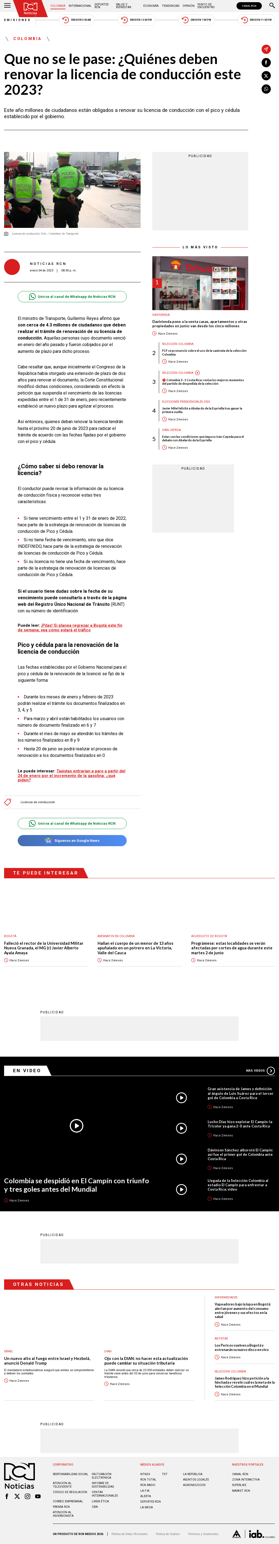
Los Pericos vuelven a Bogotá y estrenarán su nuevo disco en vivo (242, 1347)
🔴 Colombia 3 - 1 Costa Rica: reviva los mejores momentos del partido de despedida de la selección (203, 381)
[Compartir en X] (266, 75)
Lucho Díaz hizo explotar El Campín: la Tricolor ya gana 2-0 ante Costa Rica (240, 1124)
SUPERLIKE (239, 1485)
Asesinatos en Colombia (116, 936)
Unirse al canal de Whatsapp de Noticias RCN (72, 296)
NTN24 (145, 1474)
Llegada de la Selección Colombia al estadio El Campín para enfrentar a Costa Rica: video (238, 1184)
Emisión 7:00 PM (196, 20)
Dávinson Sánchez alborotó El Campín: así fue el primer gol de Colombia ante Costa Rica (240, 1154)
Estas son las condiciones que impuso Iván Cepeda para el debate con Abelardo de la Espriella (203, 438)
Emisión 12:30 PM (136, 20)
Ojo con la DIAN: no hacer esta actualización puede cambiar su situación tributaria (146, 1361)
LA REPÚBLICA (192, 1474)
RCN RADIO (147, 1485)
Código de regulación (70, 1492)
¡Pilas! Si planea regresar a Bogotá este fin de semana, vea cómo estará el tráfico (70, 627)
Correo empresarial (68, 1501)
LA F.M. (145, 1491)
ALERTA (145, 1496)
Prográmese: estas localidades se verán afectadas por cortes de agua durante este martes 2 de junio (231, 948)
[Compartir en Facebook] (266, 62)
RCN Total (148, 1479)
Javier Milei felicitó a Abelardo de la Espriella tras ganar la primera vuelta (202, 410)
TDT (165, 1474)
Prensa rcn (61, 1507)
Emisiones (17, 20)
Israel (8, 1351)
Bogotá (10, 936)
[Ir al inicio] (30, 8)
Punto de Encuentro (206, 6)
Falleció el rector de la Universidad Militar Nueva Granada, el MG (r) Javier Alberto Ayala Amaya (43, 948)
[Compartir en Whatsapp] (266, 89)
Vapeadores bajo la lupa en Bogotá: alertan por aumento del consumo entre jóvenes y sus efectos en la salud (243, 1310)
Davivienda (161, 315)
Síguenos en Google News (72, 840)
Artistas (221, 1338)
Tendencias (170, 6)
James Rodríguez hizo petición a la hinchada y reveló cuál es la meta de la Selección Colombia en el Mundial (245, 1382)
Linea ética (100, 1501)
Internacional (80, 6)
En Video (27, 1070)
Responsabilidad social (70, 1474)
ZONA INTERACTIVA (246, 1479)
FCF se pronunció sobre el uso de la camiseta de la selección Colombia (204, 352)
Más (260, 1071)
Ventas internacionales (105, 1493)
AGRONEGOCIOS (194, 1485)
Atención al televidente (62, 1484)
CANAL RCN (249, 5)
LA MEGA (146, 1507)
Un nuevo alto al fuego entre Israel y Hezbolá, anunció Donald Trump (47, 1361)
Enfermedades (226, 1297)
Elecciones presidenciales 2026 (186, 401)
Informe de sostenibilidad (103, 1484)
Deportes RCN (101, 6)
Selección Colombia (177, 344)
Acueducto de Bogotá (209, 936)
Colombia (57, 6)
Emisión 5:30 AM (76, 20)
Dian (107, 1351)
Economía (151, 6)
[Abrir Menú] (7, 6)
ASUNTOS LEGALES (196, 1479)
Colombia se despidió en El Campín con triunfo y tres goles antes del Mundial (76, 1184)
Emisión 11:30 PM (256, 20)
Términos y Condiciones (203, 1534)
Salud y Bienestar (123, 6)
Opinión (189, 6)
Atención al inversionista (63, 1514)
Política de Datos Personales (129, 1534)
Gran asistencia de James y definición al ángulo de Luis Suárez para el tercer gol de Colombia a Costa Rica (241, 1093)
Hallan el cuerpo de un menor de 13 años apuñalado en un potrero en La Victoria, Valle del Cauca (135, 948)
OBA (95, 1507)
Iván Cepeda (171, 430)
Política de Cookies (168, 1534)
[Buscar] (272, 6)
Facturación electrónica (101, 1475)
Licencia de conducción (38, 802)
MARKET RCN (241, 1491)
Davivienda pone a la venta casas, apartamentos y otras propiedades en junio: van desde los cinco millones (199, 324)
